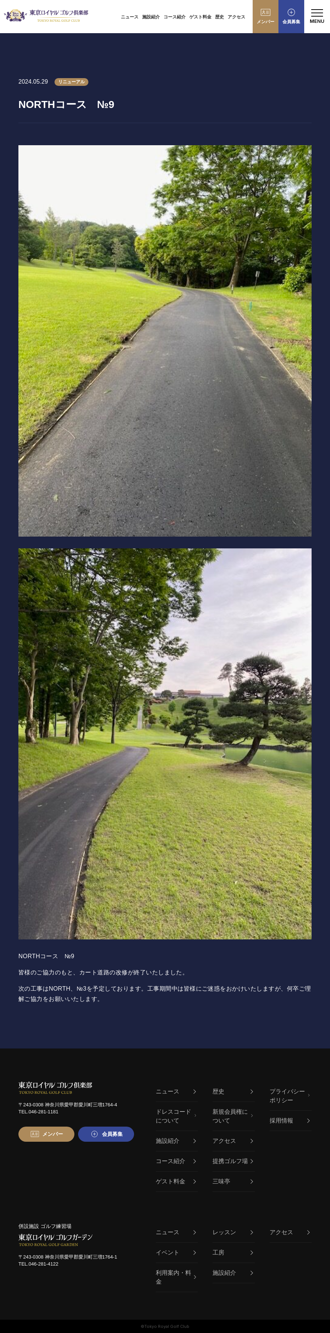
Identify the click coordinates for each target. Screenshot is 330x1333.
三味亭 (233, 1181)
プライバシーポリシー (290, 1095)
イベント (176, 1252)
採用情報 (290, 1120)
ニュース (129, 17)
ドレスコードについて (176, 1116)
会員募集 (291, 21)
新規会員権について (233, 1116)
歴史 (219, 17)
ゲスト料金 (200, 17)
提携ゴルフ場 (233, 1161)
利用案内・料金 (176, 1277)
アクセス (236, 17)
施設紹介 (151, 17)
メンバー (265, 21)
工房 (233, 1252)
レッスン (233, 1232)
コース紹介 (175, 17)
